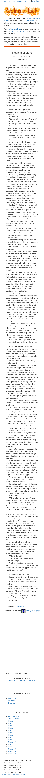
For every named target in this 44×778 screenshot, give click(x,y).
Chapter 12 (12, 747)
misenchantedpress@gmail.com (13, 774)
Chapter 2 (11, 723)
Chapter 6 (11, 733)
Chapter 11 (12, 744)
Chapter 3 (11, 726)
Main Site (22, 681)
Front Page (13, 681)
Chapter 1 (11, 721)
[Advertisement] (22, 644)
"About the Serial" (17, 31)
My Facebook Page (24, 1)
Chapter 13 (12, 749)
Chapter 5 (11, 730)
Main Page (11, 1)
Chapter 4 (20, 606)
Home (4, 1)
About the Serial (14, 716)
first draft (29, 18)
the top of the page (30, 611)
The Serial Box (13, 719)
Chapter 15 (12, 754)
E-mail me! (36, 1)
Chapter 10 (12, 742)
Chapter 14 (12, 751)
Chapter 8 (11, 737)
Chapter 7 (11, 735)
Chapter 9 (11, 740)
